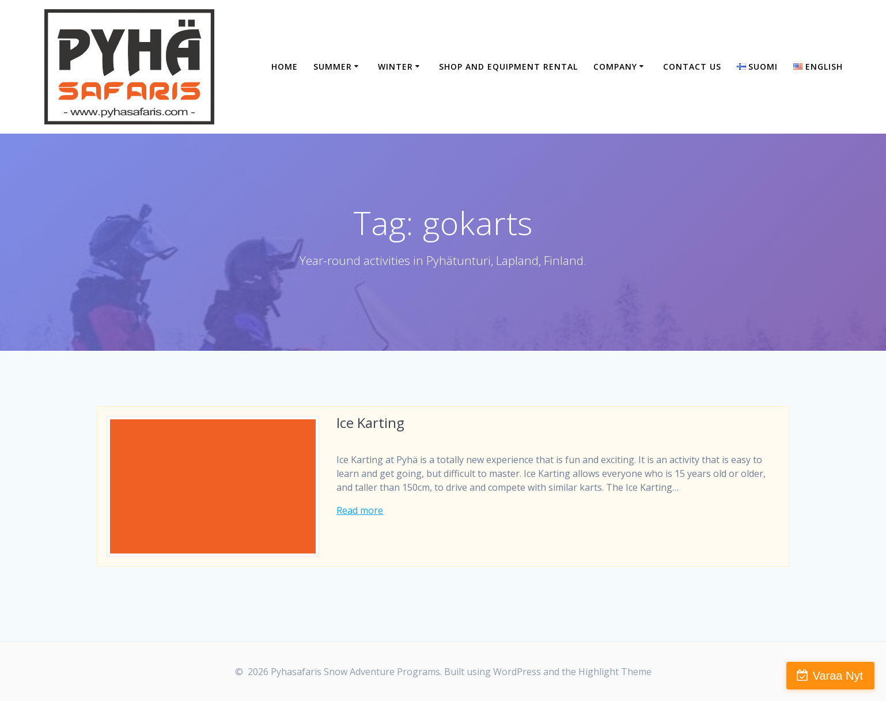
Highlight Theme (615, 671)
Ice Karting (370, 422)
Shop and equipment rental (508, 66)
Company (615, 66)
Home (284, 66)
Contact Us (692, 66)
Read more (359, 510)
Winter (395, 66)
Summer (332, 66)
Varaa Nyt (838, 675)
